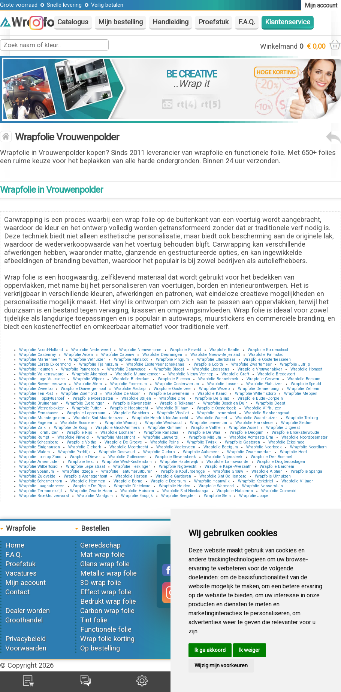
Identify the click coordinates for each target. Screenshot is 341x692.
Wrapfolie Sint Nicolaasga (185, 490)
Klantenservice (287, 22)
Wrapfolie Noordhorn (308, 447)
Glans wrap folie (105, 564)
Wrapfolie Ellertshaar (216, 359)
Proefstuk (213, 22)
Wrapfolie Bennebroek (218, 379)
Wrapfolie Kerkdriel (255, 481)
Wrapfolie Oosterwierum (177, 383)
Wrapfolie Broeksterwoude (295, 432)
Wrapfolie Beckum (303, 379)
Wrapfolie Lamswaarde (227, 461)
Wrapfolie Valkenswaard (41, 374)
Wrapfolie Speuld (306, 383)
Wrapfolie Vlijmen (297, 481)
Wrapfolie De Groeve (123, 442)
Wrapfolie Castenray (37, 354)
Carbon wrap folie (107, 611)
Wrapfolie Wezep (214, 388)
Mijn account (25, 583)
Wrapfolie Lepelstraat (85, 466)
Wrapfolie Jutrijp (295, 364)
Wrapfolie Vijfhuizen (262, 408)
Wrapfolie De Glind (212, 398)
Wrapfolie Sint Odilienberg (223, 476)
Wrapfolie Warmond (216, 486)
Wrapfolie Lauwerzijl (162, 437)
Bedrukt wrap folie (108, 601)
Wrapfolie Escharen (118, 432)
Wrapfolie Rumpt (34, 437)
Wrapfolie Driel (173, 398)
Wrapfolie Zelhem (303, 388)
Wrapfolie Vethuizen (87, 359)
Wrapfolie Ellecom (174, 379)
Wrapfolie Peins (164, 442)
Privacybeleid (25, 639)
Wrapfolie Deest (270, 403)
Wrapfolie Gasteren (242, 442)
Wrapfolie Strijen (136, 398)
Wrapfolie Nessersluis (262, 486)
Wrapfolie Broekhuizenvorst (44, 495)
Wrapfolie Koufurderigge (183, 471)
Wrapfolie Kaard (212, 393)
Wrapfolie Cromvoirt (278, 490)
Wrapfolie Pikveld (73, 437)
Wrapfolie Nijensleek (223, 456)
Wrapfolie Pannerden (80, 369)
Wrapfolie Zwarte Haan (91, 490)
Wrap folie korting (107, 639)
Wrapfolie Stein (217, 495)
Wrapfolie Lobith (208, 364)
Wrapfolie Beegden (178, 495)
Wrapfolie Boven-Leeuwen (42, 383)
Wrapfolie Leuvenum (208, 422)
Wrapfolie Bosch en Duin (225, 403)
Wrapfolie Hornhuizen (38, 432)
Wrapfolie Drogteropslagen (281, 461)
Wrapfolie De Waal (204, 432)
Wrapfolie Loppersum (86, 413)
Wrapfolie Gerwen (263, 379)
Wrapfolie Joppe (253, 495)
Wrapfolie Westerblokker (41, 408)
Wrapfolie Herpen (131, 476)
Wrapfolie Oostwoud (117, 451)
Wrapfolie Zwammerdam (249, 451)
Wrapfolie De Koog (70, 427)
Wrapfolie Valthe (206, 427)
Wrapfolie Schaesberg (38, 442)
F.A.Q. (246, 22)
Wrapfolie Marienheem (40, 359)
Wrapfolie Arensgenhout (85, 476)
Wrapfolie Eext (81, 461)
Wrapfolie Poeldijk (74, 451)
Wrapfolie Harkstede (254, 422)
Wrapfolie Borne (128, 481)
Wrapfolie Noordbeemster (304, 437)
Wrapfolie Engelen (35, 422)
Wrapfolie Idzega (77, 471)
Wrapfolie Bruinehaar (38, 403)
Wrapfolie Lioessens (210, 369)
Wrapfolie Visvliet (173, 413)
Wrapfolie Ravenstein (132, 403)
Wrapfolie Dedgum (246, 432)
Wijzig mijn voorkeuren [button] (221, 665)
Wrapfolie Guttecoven (127, 456)
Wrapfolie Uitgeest (283, 427)
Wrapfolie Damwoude (126, 369)
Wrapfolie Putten (87, 408)
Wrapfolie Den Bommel (271, 456)
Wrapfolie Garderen (173, 476)
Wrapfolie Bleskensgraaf (267, 413)
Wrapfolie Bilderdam (131, 379)
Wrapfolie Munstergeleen (42, 417)
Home (14, 545)
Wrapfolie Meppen (300, 393)
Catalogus (72, 22)
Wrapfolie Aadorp (129, 388)
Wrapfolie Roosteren (78, 422)
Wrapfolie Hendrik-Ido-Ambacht (160, 417)
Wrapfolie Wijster (88, 379)
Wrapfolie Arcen (78, 354)
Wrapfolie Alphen (267, 471)
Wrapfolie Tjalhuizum (98, 364)
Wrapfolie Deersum (168, 481)
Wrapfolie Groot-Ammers (118, 427)
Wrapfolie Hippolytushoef (41, 398)
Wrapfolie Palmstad (266, 354)
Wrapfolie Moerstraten (93, 398)
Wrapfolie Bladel (169, 369)
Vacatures (21, 573)
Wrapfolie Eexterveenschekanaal (155, 364)
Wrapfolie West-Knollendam (127, 461)
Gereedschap (100, 545)
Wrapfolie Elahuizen (264, 383)
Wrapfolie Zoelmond (79, 393)
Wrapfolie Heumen (36, 369)
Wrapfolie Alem (88, 383)
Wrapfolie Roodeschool (268, 349)
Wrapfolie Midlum (205, 437)
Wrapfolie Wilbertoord (38, 466)
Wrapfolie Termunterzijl (40, 490)
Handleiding (170, 22)
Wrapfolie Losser (222, 383)
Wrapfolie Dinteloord (132, 486)
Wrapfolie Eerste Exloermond (45, 364)
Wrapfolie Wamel (211, 417)
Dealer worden (27, 611)
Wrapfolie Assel (243, 427)
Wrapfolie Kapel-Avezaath (228, 466)
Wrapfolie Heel (293, 451)
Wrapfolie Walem (34, 451)
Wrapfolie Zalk (32, 427)
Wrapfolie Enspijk (137, 495)
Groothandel (24, 620)
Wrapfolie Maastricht (116, 437)
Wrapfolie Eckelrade (286, 442)
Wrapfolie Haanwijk (212, 481)
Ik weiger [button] (249, 650)
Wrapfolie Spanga (306, 471)
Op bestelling (100, 648)
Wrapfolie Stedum (297, 422)
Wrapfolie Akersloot (89, 374)
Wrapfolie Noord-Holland (41, 349)
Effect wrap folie (106, 592)
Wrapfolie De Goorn (123, 393)
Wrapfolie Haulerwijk (179, 461)
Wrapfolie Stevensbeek (175, 456)
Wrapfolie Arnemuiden (39, 461)
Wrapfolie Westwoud (163, 422)
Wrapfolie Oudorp (159, 451)
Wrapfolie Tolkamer (177, 403)
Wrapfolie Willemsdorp (255, 393)
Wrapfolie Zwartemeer (251, 364)
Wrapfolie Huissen (137, 490)
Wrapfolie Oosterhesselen (267, 359)
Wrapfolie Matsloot (131, 359)
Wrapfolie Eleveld (185, 349)
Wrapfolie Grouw (228, 471)
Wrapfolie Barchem (277, 466)
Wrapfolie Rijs (79, 432)
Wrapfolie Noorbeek (264, 447)
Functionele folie (106, 629)
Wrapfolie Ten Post (36, 393)
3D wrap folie (100, 583)
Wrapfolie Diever (85, 456)
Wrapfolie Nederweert (91, 349)
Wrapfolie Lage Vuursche (42, 379)
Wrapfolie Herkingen (132, 466)
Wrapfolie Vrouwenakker (260, 369)
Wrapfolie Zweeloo (35, 388)
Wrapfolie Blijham (172, 408)
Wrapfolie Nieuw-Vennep (190, 374)
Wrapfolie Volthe (81, 442)
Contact (17, 592)
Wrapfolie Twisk (202, 442)
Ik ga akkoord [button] (210, 650)
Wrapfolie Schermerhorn (40, 481)
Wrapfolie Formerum (128, 383)
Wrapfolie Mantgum (95, 495)
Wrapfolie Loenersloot (216, 413)
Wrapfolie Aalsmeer (201, 451)
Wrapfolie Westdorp (131, 413)
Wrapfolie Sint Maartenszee (98, 417)
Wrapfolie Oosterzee (172, 388)
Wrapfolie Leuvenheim (169, 393)
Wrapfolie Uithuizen (273, 476)
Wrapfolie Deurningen (162, 354)
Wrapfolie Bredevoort (276, 374)
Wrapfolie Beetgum (220, 447)
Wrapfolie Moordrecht (128, 447)
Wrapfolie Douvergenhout (83, 388)
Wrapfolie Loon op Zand (40, 456)
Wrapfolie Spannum (36, 471)
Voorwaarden (25, 648)
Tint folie (93, 620)
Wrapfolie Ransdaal (161, 432)
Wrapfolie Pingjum (172, 359)
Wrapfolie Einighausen (39, 447)
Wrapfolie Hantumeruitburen (127, 471)
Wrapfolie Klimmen (165, 427)
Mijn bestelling (120, 22)
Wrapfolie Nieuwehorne (140, 349)
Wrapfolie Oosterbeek (216, 408)
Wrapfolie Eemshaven (38, 413)
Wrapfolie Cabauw (117, 354)
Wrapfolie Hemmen (87, 481)
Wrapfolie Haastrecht (129, 408)
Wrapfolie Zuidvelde (37, 476)
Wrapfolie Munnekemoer (137, 374)
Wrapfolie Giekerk (84, 447)
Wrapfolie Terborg (302, 417)
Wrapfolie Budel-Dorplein (260, 398)
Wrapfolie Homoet (306, 369)
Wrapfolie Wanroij (121, 422)
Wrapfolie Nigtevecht (177, 466)
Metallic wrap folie (108, 573)
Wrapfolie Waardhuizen (256, 417)
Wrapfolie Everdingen (85, 403)
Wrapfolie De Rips (89, 486)
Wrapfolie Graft (235, 374)
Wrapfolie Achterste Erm (251, 437)
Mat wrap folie (102, 555)
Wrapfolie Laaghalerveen (41, 486)
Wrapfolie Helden (174, 486)
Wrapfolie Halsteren (235, 490)
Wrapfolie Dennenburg (258, 388)
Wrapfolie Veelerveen (175, 447)
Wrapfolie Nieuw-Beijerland (215, 354)
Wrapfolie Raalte (224, 349)
